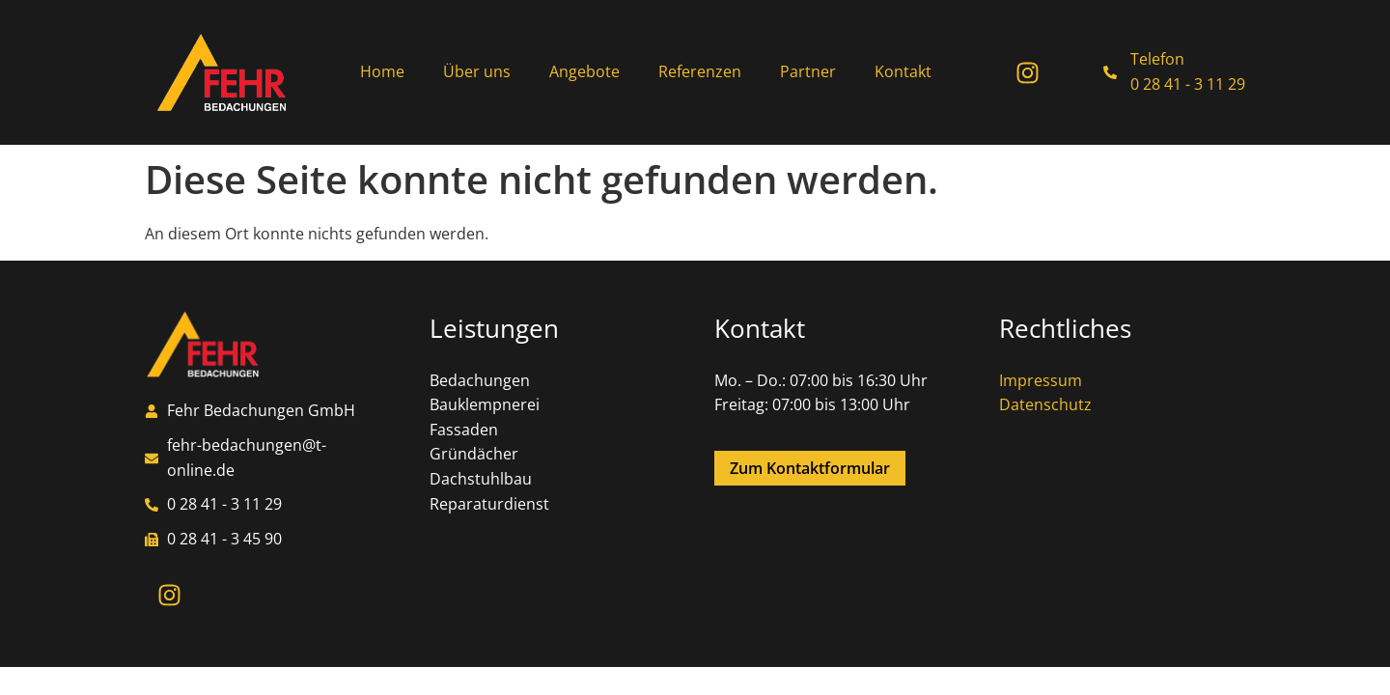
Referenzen (699, 71)
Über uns (477, 71)
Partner (808, 71)
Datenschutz (1045, 404)
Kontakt (903, 71)
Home (382, 71)
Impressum (1040, 380)
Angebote (584, 71)
